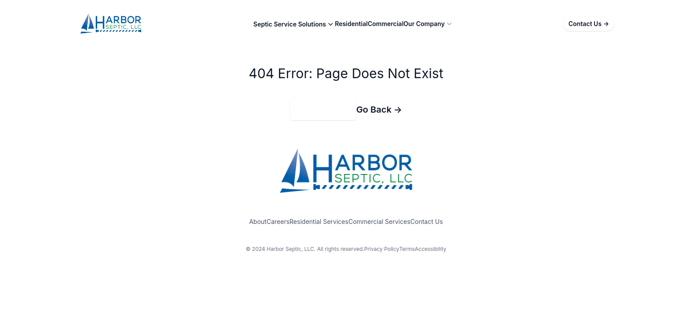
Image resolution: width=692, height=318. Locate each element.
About (257, 221)
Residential (351, 23)
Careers (278, 221)
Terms (406, 249)
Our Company (428, 23)
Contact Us (588, 23)
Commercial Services (379, 221)
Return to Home (323, 109)
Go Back (379, 109)
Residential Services (319, 221)
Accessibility (431, 249)
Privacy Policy (381, 249)
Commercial (385, 23)
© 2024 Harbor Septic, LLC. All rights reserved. (305, 249)
